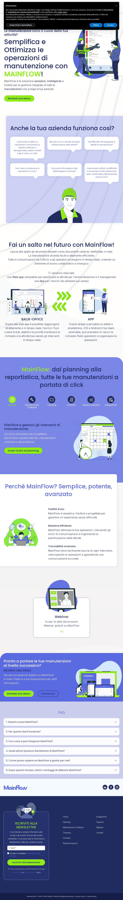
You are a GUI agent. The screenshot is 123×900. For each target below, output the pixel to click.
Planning (66, 822)
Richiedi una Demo (19, 98)
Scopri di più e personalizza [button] (21, 25)
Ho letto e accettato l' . (25, 854)
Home (65, 817)
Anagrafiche (101, 817)
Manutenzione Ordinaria (73, 827)
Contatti (99, 832)
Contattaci (48, 693)
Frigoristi (100, 822)
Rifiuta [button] (96, 25)
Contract (67, 838)
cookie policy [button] (62, 12)
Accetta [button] (110, 25)
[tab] (12, 399)
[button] (116, 6)
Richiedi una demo (18, 693)
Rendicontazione (70, 843)
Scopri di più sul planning (23, 450)
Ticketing (67, 832)
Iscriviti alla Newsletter (26, 862)
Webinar (99, 827)
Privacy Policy (16, 872)
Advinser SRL (31, 896)
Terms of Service (30, 872)
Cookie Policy (91, 896)
